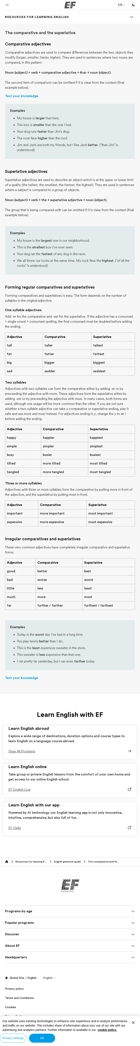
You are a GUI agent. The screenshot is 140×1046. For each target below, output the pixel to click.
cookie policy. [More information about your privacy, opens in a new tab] (107, 1030)
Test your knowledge (21, 96)
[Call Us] (133, 5)
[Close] (133, 1022)
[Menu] (131, 17)
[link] (37, 17)
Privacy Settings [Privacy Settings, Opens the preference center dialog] (13, 1038)
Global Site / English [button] (21, 978)
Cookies (10, 1007)
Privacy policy (14, 988)
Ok (42, 1038)
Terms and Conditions (19, 998)
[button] (7, 5)
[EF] (70, 5)
